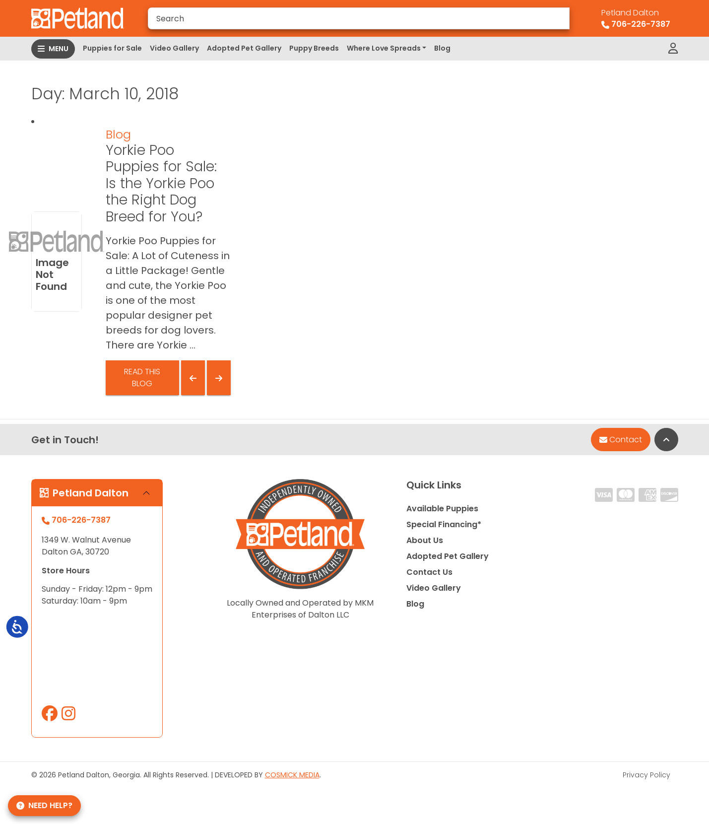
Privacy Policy (646, 775)
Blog (442, 48)
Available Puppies (442, 508)
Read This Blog (142, 377)
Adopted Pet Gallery (244, 48)
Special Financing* (443, 524)
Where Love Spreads (384, 48)
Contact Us (429, 572)
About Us (424, 540)
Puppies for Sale (112, 48)
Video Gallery (174, 48)
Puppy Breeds (314, 48)
